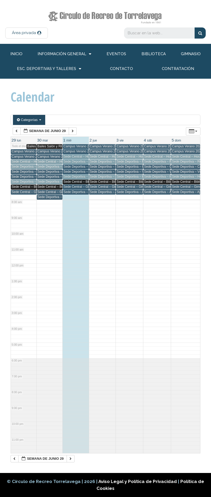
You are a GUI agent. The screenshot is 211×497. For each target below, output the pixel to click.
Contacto (121, 68)
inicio (16, 53)
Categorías (29, 120)
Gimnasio (191, 53)
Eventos (116, 53)
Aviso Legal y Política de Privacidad (138, 481)
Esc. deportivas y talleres (49, 69)
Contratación (178, 68)
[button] (26, 33)
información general (64, 54)
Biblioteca (153, 53)
